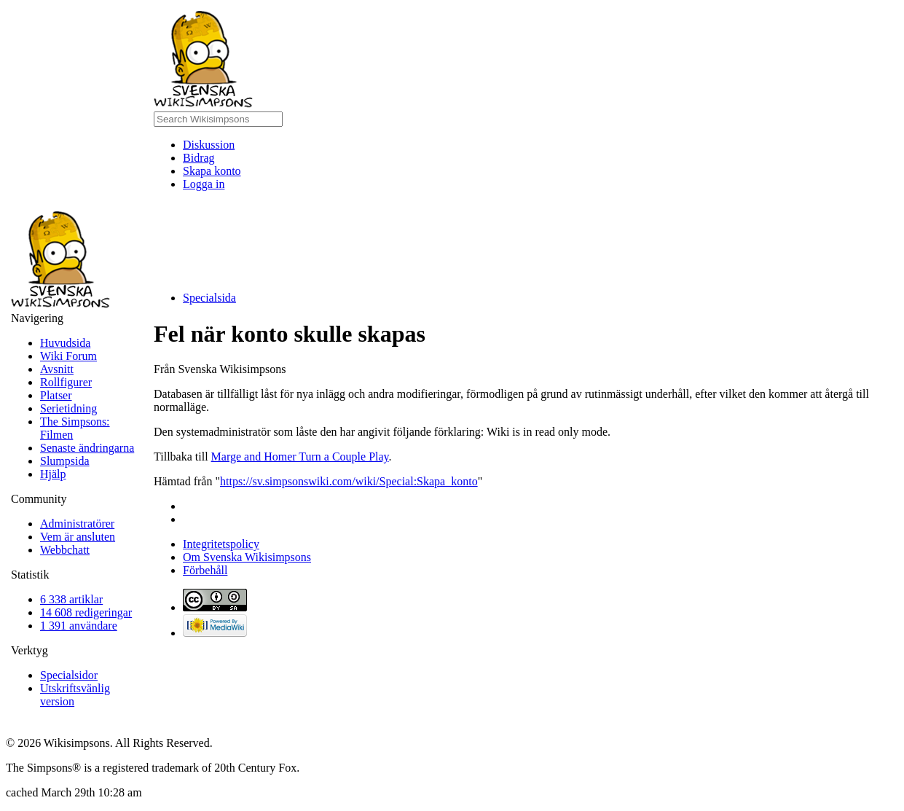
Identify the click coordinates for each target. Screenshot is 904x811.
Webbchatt (65, 550)
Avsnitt (57, 369)
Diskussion (209, 144)
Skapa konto (212, 171)
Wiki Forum (68, 356)
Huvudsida (65, 343)
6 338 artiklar (71, 599)
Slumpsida (65, 461)
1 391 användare (78, 625)
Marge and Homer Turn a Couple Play (300, 456)
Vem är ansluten (77, 536)
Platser (56, 395)
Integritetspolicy (221, 544)
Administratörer (77, 523)
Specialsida (209, 297)
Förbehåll (205, 570)
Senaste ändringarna (87, 448)
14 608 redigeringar (86, 612)
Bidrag (199, 158)
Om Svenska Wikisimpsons (247, 557)
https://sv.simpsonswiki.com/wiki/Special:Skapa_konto (349, 481)
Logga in (203, 184)
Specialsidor (69, 675)
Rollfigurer (66, 382)
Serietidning (68, 408)
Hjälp (53, 474)
